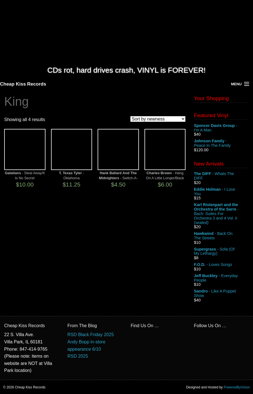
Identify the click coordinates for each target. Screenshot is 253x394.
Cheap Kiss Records (23, 84)
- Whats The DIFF (221, 176)
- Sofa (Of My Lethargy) (221, 251)
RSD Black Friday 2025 (91, 334)
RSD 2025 (78, 356)
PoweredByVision (237, 387)
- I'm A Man (221, 128)
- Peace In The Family (221, 143)
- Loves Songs (221, 265)
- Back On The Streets (221, 236)
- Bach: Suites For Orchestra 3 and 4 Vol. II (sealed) (221, 214)
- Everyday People (221, 278)
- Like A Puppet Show (221, 293)
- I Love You (221, 191)
